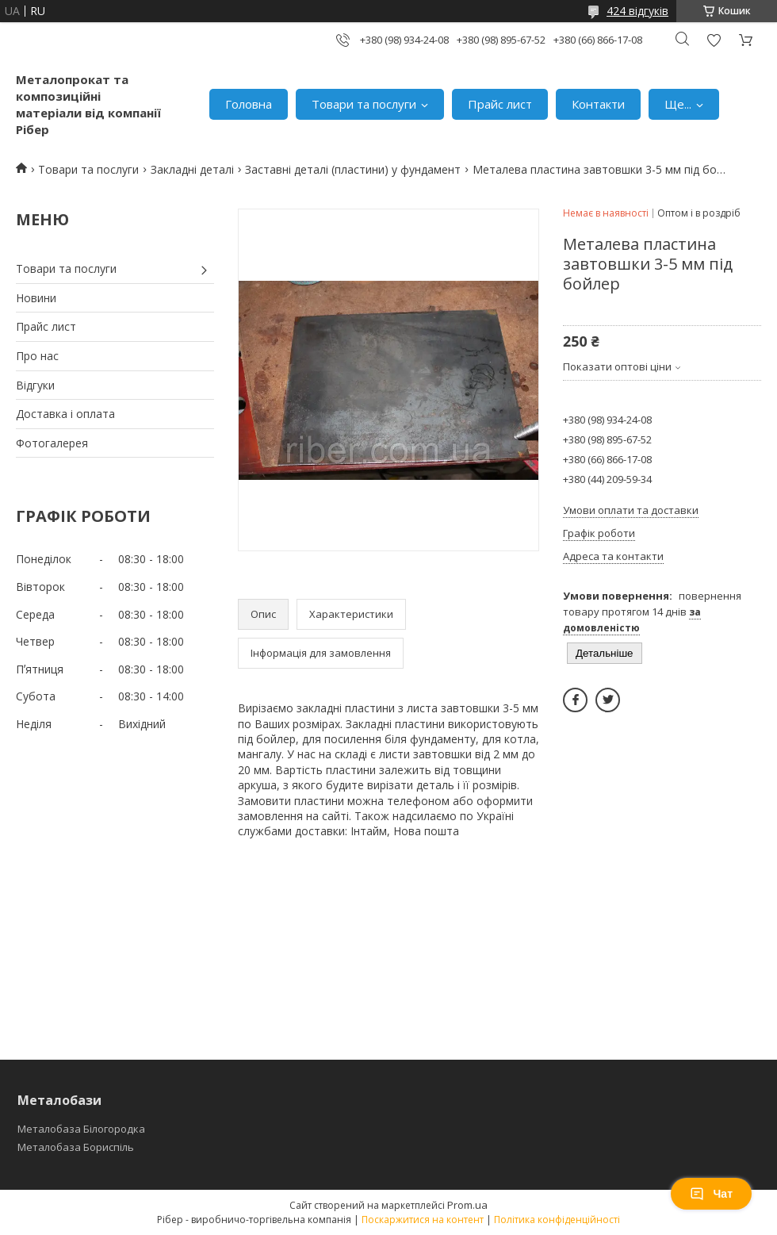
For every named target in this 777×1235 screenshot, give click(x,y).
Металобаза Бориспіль (75, 1147)
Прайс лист (500, 104)
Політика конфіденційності (557, 1219)
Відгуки (35, 385)
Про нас (37, 355)
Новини (36, 297)
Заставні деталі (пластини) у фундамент (353, 169)
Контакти (598, 104)
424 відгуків (637, 10)
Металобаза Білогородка (81, 1129)
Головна (248, 104)
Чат (711, 1194)
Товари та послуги (364, 104)
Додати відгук (713, 40)
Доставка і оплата (65, 413)
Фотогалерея (52, 443)
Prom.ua (467, 1205)
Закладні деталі (192, 169)
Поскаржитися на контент (423, 1219)
